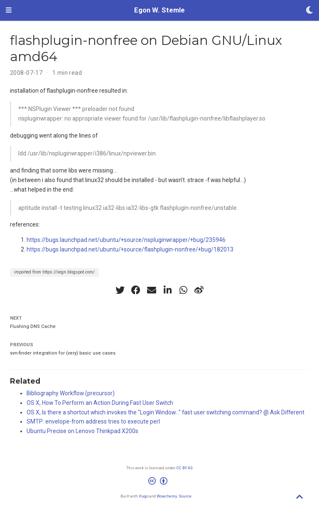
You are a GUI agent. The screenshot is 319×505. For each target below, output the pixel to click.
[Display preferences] (309, 10)
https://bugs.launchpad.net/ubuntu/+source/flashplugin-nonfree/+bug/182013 (130, 249)
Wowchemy (167, 496)
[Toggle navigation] (9, 10)
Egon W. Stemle (159, 10)
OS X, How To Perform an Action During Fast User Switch (100, 402)
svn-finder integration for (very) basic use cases (62, 353)
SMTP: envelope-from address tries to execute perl (93, 421)
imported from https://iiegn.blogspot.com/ (54, 272)
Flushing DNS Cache (33, 326)
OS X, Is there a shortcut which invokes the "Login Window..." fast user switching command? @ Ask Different (165, 412)
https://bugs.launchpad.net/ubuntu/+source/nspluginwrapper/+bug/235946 (126, 239)
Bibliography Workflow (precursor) (71, 393)
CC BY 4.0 (185, 468)
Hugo (143, 496)
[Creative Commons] (159, 482)
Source (185, 496)
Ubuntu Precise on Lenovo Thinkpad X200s (82, 431)
